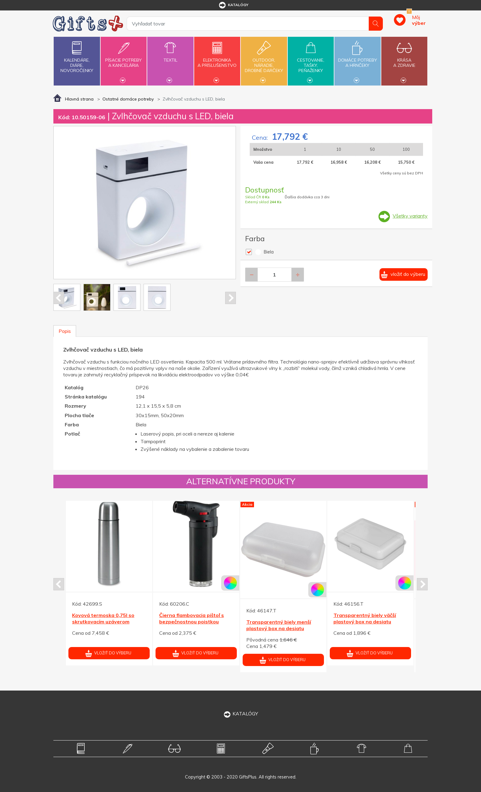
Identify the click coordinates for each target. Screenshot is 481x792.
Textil (170, 56)
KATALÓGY (240, 713)
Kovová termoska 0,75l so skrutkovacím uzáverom (103, 618)
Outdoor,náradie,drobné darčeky (264, 60)
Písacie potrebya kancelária (124, 59)
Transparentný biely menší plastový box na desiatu (278, 625)
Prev (58, 298)
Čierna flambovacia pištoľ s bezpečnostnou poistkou (191, 618)
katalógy (233, 5)
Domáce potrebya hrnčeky (357, 59)
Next (230, 298)
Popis (65, 331)
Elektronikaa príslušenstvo (217, 59)
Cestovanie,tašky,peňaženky (311, 60)
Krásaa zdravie (404, 59)
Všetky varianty (410, 216)
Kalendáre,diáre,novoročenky (77, 55)
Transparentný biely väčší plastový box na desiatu (364, 618)
